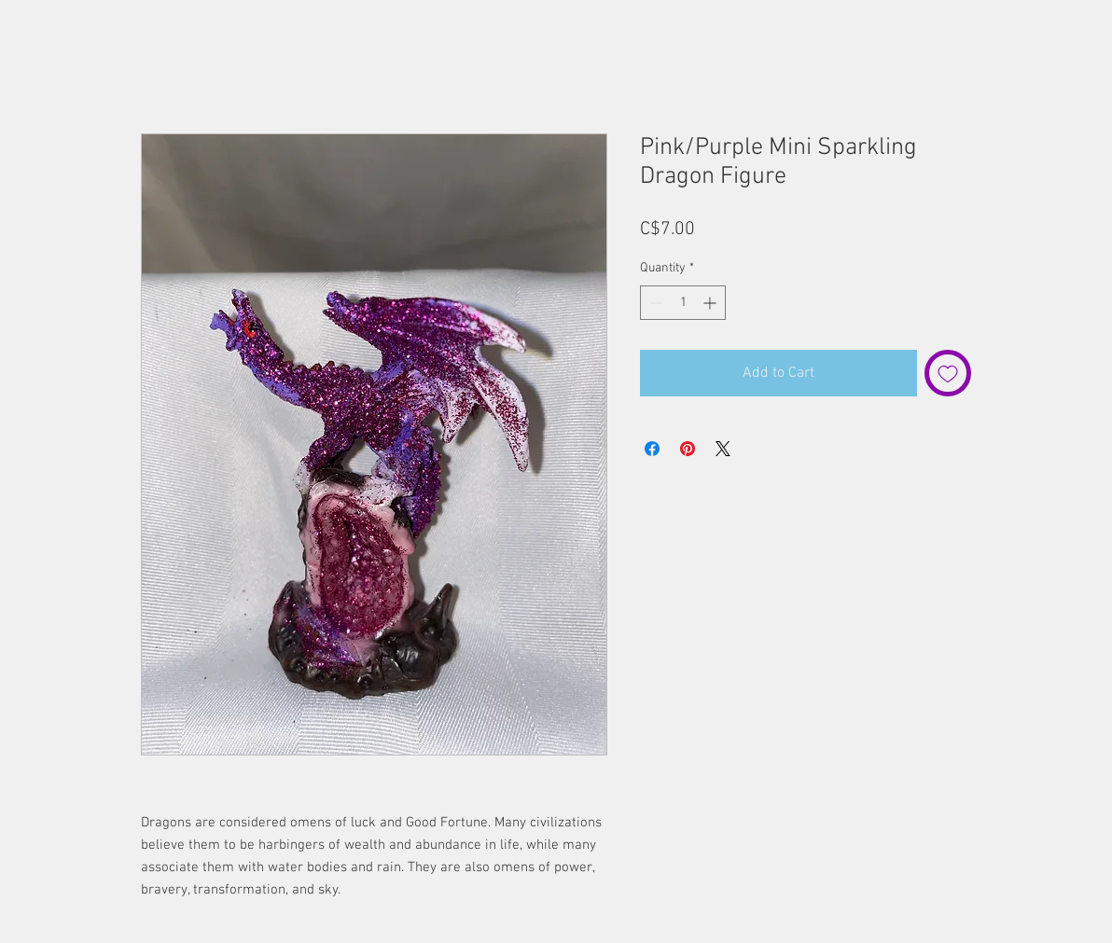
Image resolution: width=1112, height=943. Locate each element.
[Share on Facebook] (652, 448)
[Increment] (711, 302)
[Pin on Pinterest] (687, 448)
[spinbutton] (683, 302)
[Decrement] (654, 302)
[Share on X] (723, 448)
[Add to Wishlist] (947, 373)
